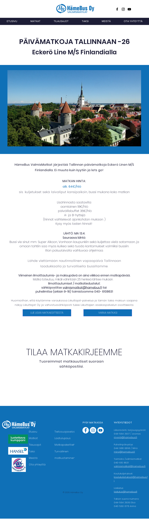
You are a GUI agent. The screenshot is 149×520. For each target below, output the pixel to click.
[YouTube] (129, 9)
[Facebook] (117, 9)
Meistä (33, 458)
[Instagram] (123, 9)
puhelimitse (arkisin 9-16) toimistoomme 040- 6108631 (74, 292)
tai (104, 288)
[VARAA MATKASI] (107, 312)
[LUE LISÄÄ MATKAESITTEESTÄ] (47, 312)
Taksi (32, 451)
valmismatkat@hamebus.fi (82, 288)
